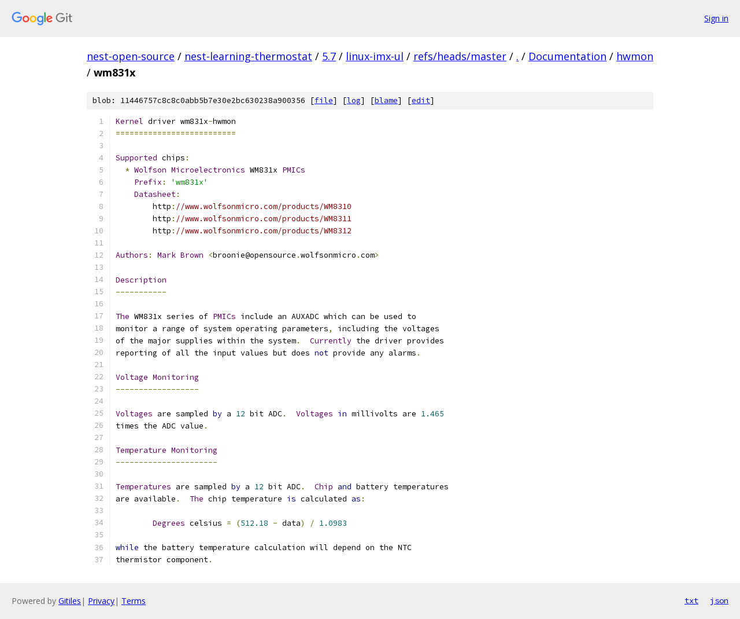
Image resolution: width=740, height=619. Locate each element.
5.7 (329, 56)
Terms (133, 600)
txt (691, 600)
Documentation (567, 56)
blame (386, 100)
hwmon (634, 56)
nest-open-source (131, 56)
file (323, 100)
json (719, 600)
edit (421, 100)
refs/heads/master (459, 56)
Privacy (101, 600)
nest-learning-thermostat (248, 56)
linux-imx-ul (375, 56)
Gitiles (69, 600)
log (354, 100)
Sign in (716, 18)
